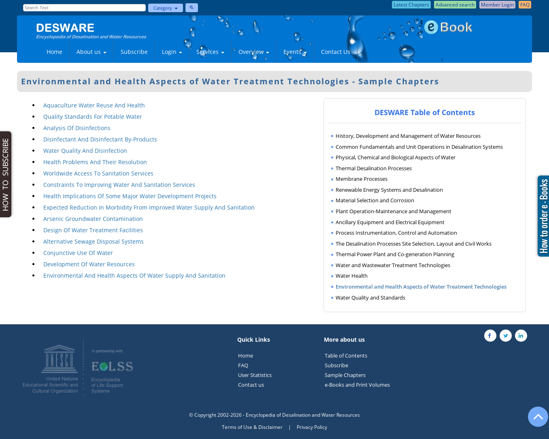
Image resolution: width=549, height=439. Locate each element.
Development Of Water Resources (89, 264)
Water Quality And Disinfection (85, 150)
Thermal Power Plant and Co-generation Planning (395, 254)
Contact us (251, 384)
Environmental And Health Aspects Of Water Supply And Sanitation (134, 275)
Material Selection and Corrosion (375, 200)
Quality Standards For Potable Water (92, 116)
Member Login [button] (497, 5)
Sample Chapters (345, 375)
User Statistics (255, 375)
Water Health (352, 275)
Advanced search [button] (455, 5)
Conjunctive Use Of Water (78, 253)
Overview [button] (253, 52)
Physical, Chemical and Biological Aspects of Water (395, 157)
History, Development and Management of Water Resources (408, 135)
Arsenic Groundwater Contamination (93, 219)
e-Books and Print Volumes (357, 384)
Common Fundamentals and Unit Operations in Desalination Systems (419, 146)
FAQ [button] (525, 5)
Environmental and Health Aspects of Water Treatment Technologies (421, 286)
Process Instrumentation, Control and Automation (396, 232)
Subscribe (134, 52)
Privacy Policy (312, 427)
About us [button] (91, 52)
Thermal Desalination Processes (374, 168)
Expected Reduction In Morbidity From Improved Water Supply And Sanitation (149, 207)
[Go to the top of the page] (534, 421)
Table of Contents (346, 355)
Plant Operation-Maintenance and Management (393, 211)
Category (165, 8)
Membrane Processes (361, 178)
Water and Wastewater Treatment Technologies (393, 265)
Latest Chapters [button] (411, 5)
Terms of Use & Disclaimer (252, 427)
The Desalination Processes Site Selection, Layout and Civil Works (414, 243)
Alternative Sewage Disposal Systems (93, 241)
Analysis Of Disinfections (77, 128)
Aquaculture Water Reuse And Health (94, 105)
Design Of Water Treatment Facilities (93, 230)
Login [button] (172, 52)
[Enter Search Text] (84, 7)
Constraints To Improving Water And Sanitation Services (119, 184)
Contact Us (335, 52)
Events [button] (295, 52)
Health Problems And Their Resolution (95, 162)
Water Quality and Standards (370, 297)
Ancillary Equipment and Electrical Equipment (390, 222)
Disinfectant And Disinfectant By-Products (100, 139)
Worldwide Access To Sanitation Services (98, 173)
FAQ (243, 365)
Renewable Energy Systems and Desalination (389, 189)
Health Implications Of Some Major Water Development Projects (130, 196)
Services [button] (210, 52)
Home (54, 52)
